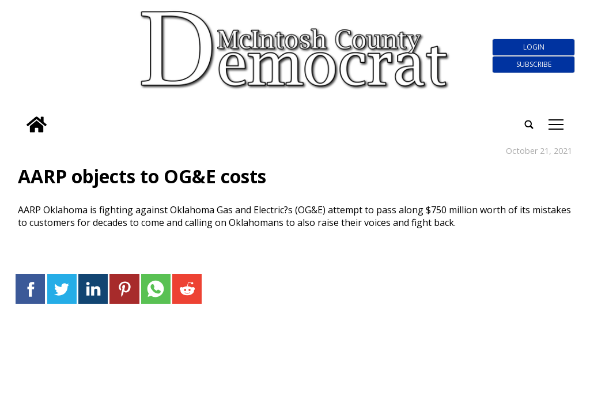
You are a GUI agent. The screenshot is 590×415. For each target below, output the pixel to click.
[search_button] (19, 117)
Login (533, 47)
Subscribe (533, 64)
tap (556, 124)
